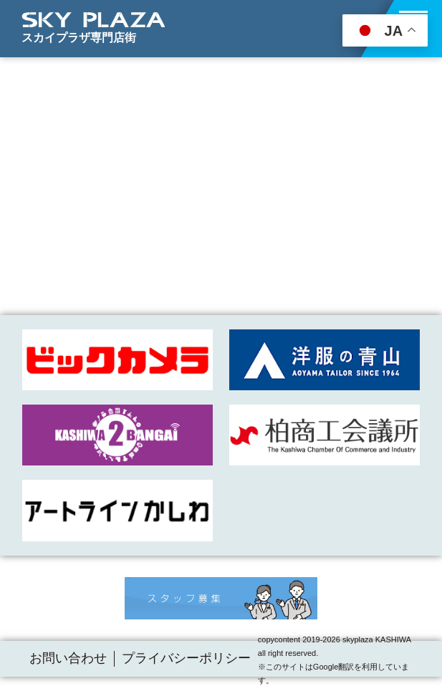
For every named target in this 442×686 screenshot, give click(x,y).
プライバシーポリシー (186, 658)
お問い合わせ (68, 658)
